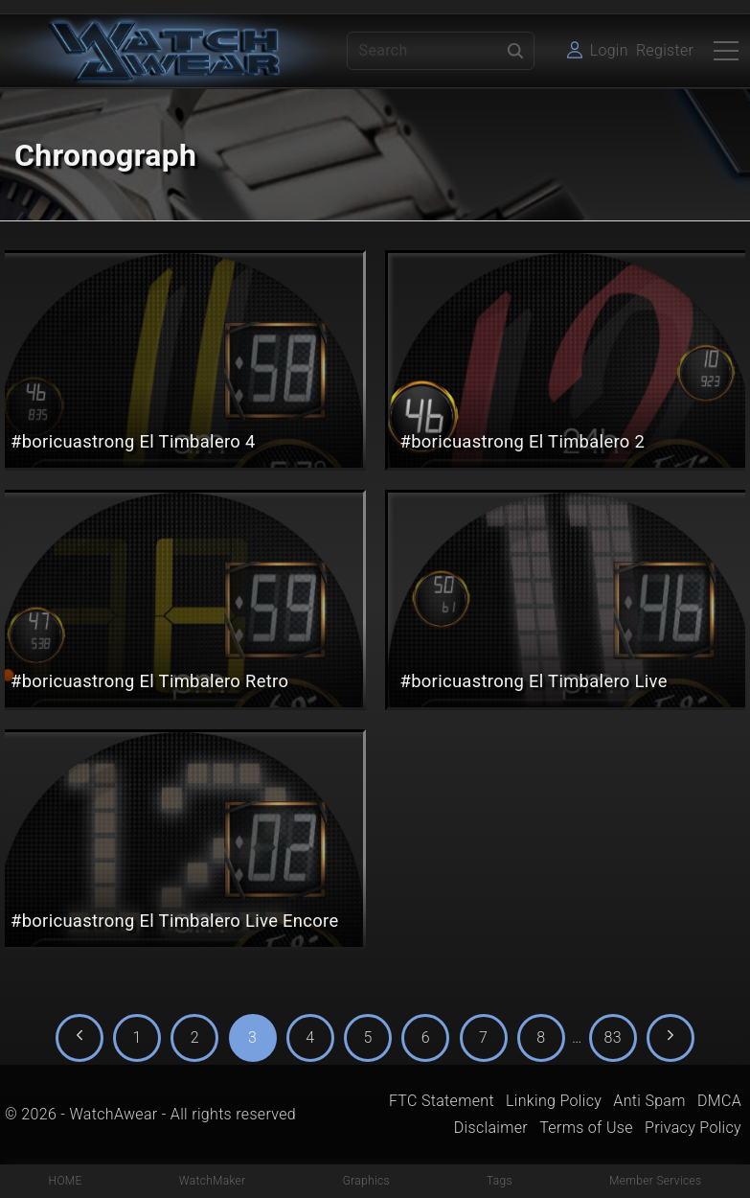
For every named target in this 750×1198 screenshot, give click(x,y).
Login (609, 50)
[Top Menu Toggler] (725, 51)
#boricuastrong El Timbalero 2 (523, 441)
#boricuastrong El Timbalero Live (534, 681)
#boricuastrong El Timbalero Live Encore (175, 920)
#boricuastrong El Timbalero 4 (133, 441)
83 (613, 1037)
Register (664, 50)
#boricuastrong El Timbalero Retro (149, 681)
